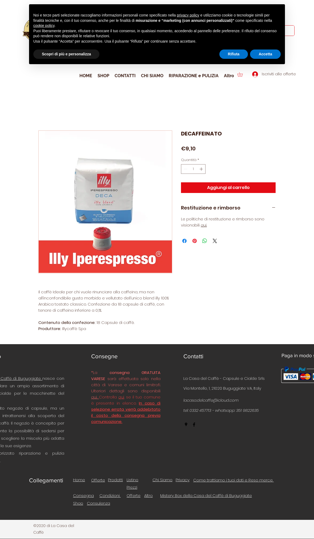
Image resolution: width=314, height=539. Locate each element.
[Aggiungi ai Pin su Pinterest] (194, 241)
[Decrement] (185, 169)
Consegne (104, 356)
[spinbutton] (193, 169)
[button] (242, 74)
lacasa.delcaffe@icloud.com (211, 400)
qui (121, 397)
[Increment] (202, 169)
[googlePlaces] (186, 424)
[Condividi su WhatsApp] (205, 241)
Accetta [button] (265, 54)
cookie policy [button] (43, 25)
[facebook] (194, 424)
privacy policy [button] (188, 15)
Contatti (193, 356)
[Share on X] (215, 241)
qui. (204, 225)
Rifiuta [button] (234, 54)
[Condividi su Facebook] (184, 241)
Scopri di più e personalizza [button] (66, 54)
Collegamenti (46, 480)
